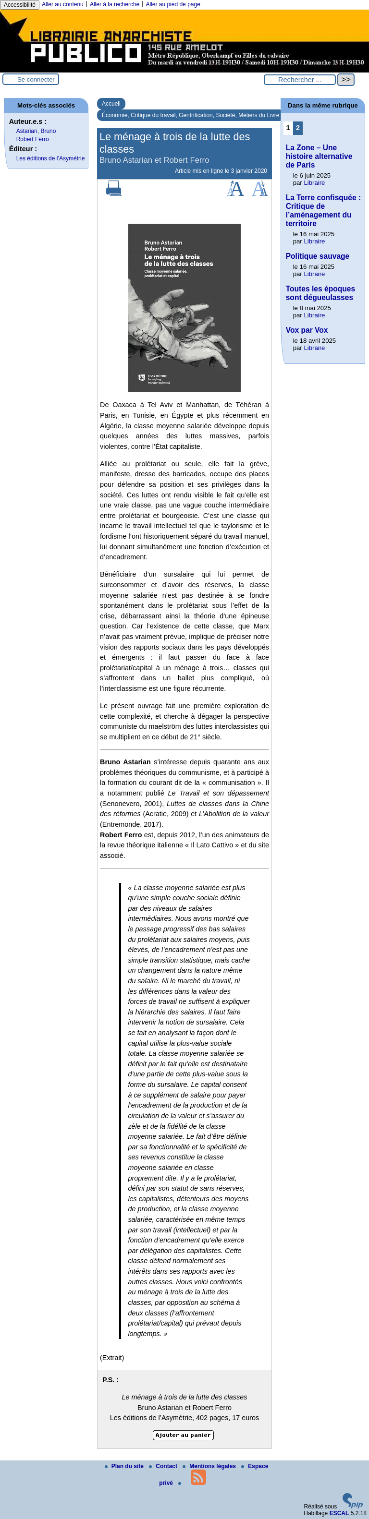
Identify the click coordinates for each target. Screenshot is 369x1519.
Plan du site (125, 1466)
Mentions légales (210, 1466)
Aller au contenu (63, 4)
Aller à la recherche (114, 4)
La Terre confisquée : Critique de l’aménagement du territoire (323, 210)
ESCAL (339, 1513)
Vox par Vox (307, 330)
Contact (164, 1466)
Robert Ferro (32, 139)
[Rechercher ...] (300, 79)
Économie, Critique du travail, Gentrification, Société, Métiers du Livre (191, 115)
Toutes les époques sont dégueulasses (320, 293)
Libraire (314, 182)
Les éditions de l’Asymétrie (50, 158)
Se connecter (36, 79)
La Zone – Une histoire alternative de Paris (319, 156)
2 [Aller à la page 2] (298, 128)
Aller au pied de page (173, 4)
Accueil (111, 103)
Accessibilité (20, 4)
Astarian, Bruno (36, 131)
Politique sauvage (318, 256)
